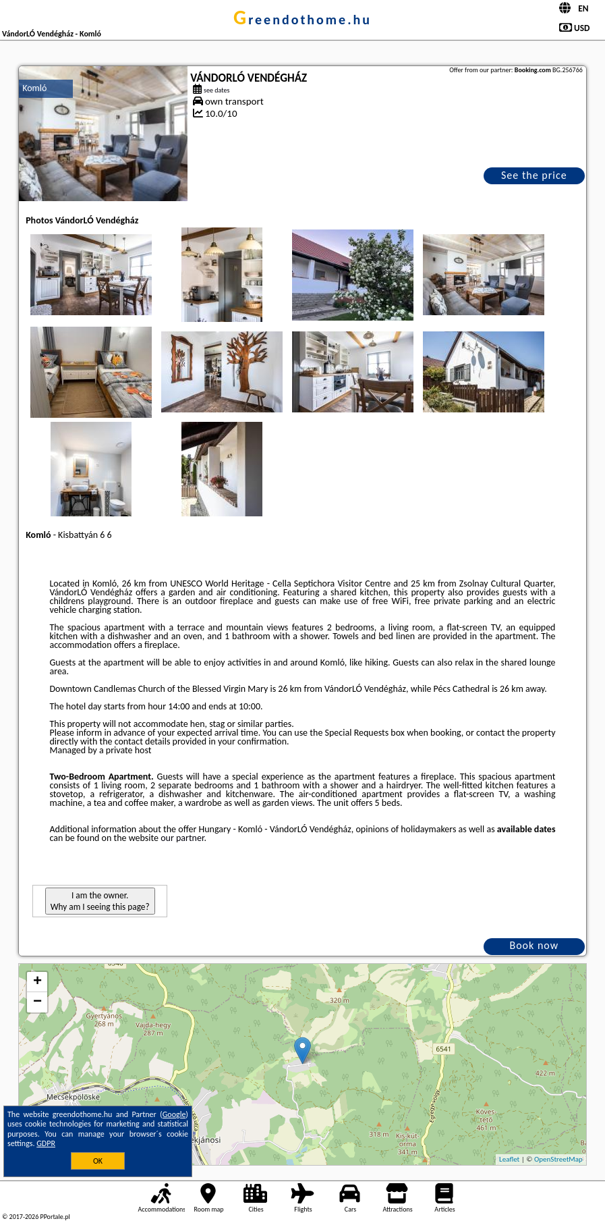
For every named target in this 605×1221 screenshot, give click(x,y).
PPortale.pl (54, 1216)
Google (174, 1114)
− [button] (37, 1002)
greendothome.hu (302, 19)
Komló (34, 88)
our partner (182, 838)
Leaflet (509, 1159)
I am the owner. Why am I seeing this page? (100, 901)
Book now (533, 945)
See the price (534, 175)
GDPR (45, 1143)
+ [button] (37, 982)
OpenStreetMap (558, 1159)
